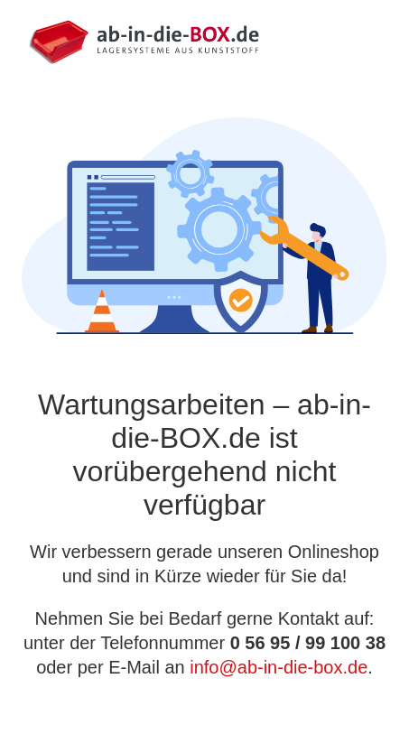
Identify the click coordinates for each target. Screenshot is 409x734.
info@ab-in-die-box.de (278, 667)
